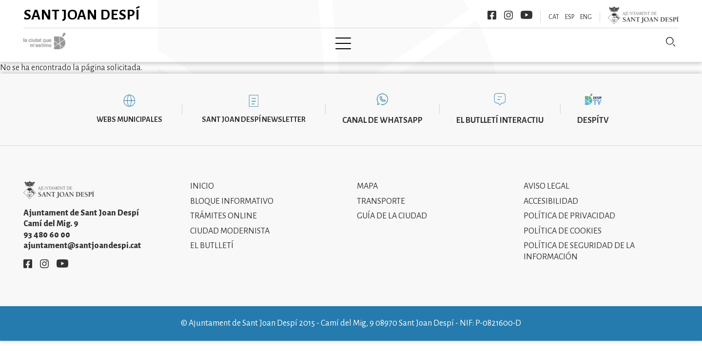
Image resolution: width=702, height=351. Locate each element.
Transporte (381, 194)
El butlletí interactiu (500, 113)
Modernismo (355, 42)
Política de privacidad (569, 209)
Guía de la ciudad (392, 209)
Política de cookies (563, 223)
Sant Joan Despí (81, 14)
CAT (553, 17)
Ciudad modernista (230, 223)
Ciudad (173, 42)
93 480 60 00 (46, 227)
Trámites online (223, 209)
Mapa (367, 179)
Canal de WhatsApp (382, 113)
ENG (586, 17)
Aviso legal (546, 179)
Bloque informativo (231, 194)
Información (423, 42)
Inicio (202, 179)
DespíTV (593, 113)
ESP (569, 17)
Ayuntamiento (234, 42)
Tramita (296, 42)
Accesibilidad (551, 194)
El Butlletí (212, 238)
